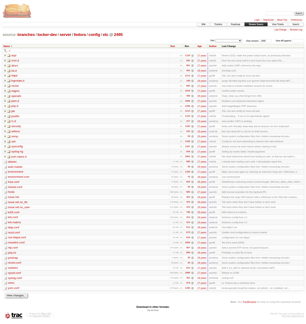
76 (188, 178)
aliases (12, 162)
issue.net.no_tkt (17, 203)
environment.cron (18, 177)
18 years (201, 71)
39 (188, 137)
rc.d (13, 121)
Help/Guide (268, 20)
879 (188, 234)
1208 (187, 106)
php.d (14, 106)
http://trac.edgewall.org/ (293, 318)
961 (188, 65)
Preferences (296, 20)
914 (188, 269)
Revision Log (296, 29)
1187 (187, 147)
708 (188, 213)
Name (7, 46)
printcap (13, 259)
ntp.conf (13, 249)
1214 (187, 76)
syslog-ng (17, 152)
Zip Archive (153, 312)
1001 (187, 157)
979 (188, 285)
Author (213, 46)
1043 (187, 91)
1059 (187, 244)
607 (188, 249)
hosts (11, 193)
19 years (201, 81)
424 (188, 218)
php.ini (12, 254)
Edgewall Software (41, 318)
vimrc (11, 285)
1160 (187, 142)
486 (188, 96)
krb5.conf (13, 213)
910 (188, 239)
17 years (201, 55)
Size (172, 46)
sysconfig (17, 147)
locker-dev (47, 34)
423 (188, 203)
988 (188, 162)
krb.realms (14, 223)
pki (13, 111)
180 (188, 81)
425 (188, 132)
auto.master (15, 167)
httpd (14, 75)
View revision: (252, 41)
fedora (80, 34)
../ (9, 50)
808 (188, 254)
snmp (14, 137)
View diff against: (290, 41)
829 (188, 183)
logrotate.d (17, 80)
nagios (15, 91)
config (94, 34)
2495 (118, 34)
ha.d (14, 70)
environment (15, 172)
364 (188, 198)
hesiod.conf (15, 188)
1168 (187, 173)
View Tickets (278, 24)
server (65, 34)
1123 (187, 116)
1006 (187, 275)
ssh (13, 142)
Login (257, 20)
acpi (13, 55)
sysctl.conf (14, 274)
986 (188, 193)
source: (10, 34)
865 (188, 86)
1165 (187, 127)
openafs (16, 96)
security (16, 126)
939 (188, 152)
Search (295, 24)
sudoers (13, 269)
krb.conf (13, 218)
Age (199, 46)
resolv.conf (14, 264)
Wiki (203, 24)
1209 (187, 290)
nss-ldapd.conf (17, 239)
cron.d (15, 60)
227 (188, 122)
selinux (15, 132)
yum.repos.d (19, 157)
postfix (15, 116)
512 (188, 229)
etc (105, 34)
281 (188, 280)
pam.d (15, 101)
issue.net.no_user (19, 208)
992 (188, 60)
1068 (187, 101)
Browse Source (256, 24)
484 (188, 70)
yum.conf (13, 290)
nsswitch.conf (16, 244)
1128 (187, 55)
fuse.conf (13, 183)
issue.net (13, 198)
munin (15, 86)
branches (26, 34)
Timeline (218, 24)
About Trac (282, 20)
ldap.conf (13, 228)
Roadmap (235, 24)
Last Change (281, 29)
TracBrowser (249, 304)
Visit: (212, 40)
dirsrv (14, 65)
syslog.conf (15, 279)
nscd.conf (14, 234)
